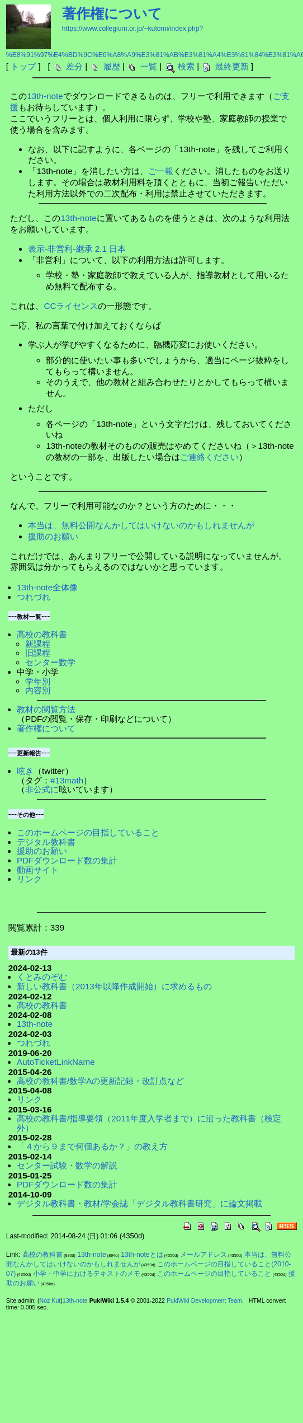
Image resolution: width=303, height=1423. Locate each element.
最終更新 (232, 66)
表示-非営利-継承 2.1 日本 (77, 248)
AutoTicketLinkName (56, 1062)
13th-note (45, 96)
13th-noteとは (142, 1254)
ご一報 (160, 171)
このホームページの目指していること (88, 832)
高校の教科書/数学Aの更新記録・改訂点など (100, 1081)
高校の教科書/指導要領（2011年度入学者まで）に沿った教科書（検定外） (149, 1123)
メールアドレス (203, 1254)
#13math (66, 780)
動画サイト (38, 870)
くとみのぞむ (42, 976)
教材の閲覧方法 (46, 709)
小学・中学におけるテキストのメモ (86, 1274)
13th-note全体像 (47, 587)
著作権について (112, 13)
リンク (29, 879)
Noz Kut (49, 1300)
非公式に (42, 789)
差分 (74, 66)
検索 (186, 66)
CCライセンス (71, 306)
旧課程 (37, 653)
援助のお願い (53, 536)
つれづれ (33, 597)
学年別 (37, 681)
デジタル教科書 (46, 842)
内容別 (37, 690)
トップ (23, 66)
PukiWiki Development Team (204, 1300)
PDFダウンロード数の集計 (67, 860)
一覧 (148, 66)
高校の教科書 (42, 634)
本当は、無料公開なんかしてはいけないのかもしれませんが (141, 525)
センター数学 (50, 662)
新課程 (37, 644)
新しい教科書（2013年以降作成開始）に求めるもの (114, 986)
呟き (25, 771)
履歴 (111, 66)
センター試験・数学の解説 (67, 1165)
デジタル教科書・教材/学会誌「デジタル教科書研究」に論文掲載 (139, 1203)
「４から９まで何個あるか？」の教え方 (92, 1146)
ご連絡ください (209, 457)
